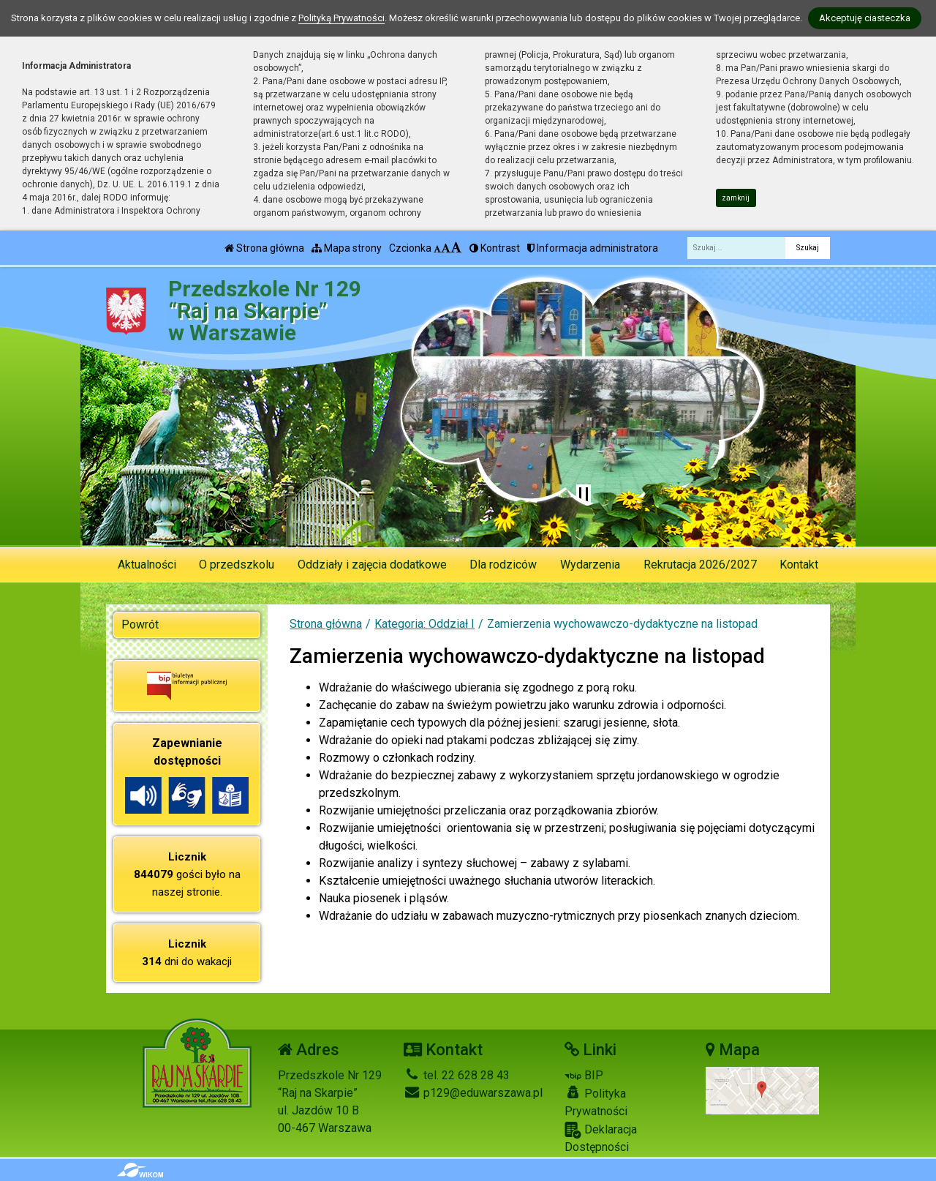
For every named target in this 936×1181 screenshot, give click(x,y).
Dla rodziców (503, 564)
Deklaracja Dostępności (601, 1138)
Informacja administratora (592, 248)
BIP (584, 1075)
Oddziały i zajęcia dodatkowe (372, 564)
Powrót (140, 624)
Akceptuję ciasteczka (864, 17)
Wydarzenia (590, 564)
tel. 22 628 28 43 (457, 1075)
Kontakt (799, 564)
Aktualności (147, 564)
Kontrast (494, 248)
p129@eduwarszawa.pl (473, 1093)
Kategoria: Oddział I (424, 624)
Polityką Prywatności (341, 17)
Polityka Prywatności (596, 1102)
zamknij (736, 198)
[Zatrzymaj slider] (583, 494)
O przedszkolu (236, 564)
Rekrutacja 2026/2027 (700, 564)
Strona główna (264, 248)
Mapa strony (347, 248)
